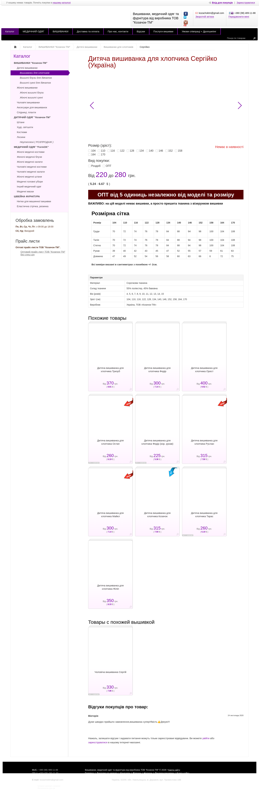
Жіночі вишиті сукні (31, 97)
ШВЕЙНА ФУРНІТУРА (27, 196)
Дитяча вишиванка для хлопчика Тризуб (110, 370)
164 (93, 154)
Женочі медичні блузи (29, 156)
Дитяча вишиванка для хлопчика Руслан (204, 442)
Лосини (21, 137)
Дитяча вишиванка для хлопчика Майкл (110, 515)
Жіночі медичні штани (29, 176)
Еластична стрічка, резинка (32, 206)
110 (103, 150)
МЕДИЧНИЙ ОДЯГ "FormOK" (31, 147)
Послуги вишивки (163, 31)
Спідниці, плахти (26, 112)
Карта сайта (183, 773)
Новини (148, 773)
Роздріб (96, 165)
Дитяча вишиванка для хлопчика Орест (204, 370)
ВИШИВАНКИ (60, 31)
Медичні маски (25, 191)
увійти (205, 738)
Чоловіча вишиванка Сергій (110, 672)
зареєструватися (97, 742)
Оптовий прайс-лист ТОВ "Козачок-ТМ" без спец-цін (42, 253)
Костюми (22, 132)
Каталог (9, 31)
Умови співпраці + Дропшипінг (199, 31)
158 (180, 150)
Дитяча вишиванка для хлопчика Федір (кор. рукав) (157, 442)
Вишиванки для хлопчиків (34, 72)
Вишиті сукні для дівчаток (35, 82)
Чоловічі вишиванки (28, 102)
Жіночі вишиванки (27, 87)
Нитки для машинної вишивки (34, 201)
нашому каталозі (62, 2)
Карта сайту (174, 770)
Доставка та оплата (88, 31)
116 (113, 150)
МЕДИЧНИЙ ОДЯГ (33, 31)
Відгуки (141, 31)
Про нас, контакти (118, 31)
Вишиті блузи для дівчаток (36, 77)
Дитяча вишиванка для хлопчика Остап (110, 442)
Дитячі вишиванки (27, 67)
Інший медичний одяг (29, 186)
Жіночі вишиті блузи (32, 92)
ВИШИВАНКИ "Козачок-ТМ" (30, 62)
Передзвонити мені (238, 16)
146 (161, 150)
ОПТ (108, 165)
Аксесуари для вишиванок (32, 107)
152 (170, 150)
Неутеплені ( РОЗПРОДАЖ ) (36, 142)
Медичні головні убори (30, 181)
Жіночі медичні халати (30, 161)
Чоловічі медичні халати (31, 171)
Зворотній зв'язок (204, 16)
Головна (89, 773)
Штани (20, 122)
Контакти (125, 773)
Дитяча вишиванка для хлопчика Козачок (157, 515)
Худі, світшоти (25, 127)
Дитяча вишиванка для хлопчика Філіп (110, 587)
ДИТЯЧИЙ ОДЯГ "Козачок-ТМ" (32, 117)
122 (122, 150)
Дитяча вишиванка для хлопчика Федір (157, 370)
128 (132, 150)
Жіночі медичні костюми (30, 151)
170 (103, 154)
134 (141, 150)
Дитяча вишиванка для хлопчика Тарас (204, 515)
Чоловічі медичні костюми (32, 166)
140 (151, 150)
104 (93, 150)
